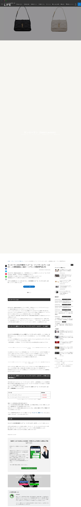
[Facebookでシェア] (6, 269)
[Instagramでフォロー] (4, 0)
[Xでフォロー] (34, 482)
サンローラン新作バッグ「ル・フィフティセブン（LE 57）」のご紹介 (64, 362)
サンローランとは (59, 359)
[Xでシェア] (6, 266)
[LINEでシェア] (6, 277)
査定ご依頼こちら (29, 468)
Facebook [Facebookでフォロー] (24, 481)
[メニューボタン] (2, 4)
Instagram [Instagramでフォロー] (24, 484)
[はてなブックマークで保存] (6, 271)
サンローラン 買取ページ (37, 412)
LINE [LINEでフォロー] (34, 484)
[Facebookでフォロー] (1, 0)
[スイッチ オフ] (75, 4)
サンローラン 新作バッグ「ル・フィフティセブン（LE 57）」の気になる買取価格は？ (64, 365)
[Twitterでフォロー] (3, 0)
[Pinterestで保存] (6, 274)
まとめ (57, 367)
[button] (6, 279)
